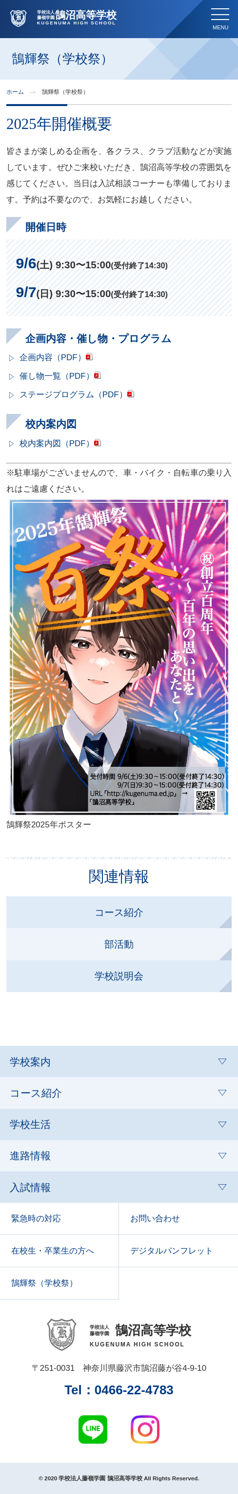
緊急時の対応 (36, 1218)
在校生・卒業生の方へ (52, 1251)
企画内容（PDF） (53, 357)
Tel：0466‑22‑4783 (119, 1390)
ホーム (15, 92)
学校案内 (30, 1061)
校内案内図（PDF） (57, 443)
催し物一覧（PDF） (57, 376)
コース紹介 (119, 912)
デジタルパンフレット (171, 1251)
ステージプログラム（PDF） (73, 394)
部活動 (119, 944)
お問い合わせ (155, 1218)
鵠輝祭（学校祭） (44, 1283)
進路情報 (30, 1155)
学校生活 (30, 1124)
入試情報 (30, 1187)
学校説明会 (119, 976)
